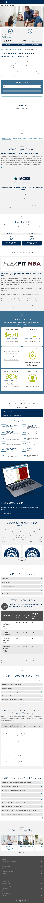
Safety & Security (5, 870)
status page (24, 180)
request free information (11, 207)
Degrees (6, 49)
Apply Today (21, 45)
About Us (4, 862)
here (8, 183)
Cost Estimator (35, 45)
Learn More (22, 549)
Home (2, 49)
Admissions (4, 853)
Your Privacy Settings (6, 875)
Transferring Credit (6, 857)
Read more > (4, 148)
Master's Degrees (13, 49)
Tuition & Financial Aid (7, 855)
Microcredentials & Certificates (9, 850)
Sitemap (4, 884)
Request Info (8, 45)
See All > (39, 807)
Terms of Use (5, 879)
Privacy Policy (5, 877)
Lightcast (24, 645)
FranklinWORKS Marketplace (8, 865)
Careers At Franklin (6, 882)
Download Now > (7, 488)
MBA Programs (21, 49)
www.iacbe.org (30, 188)
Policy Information (6, 872)
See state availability (6, 37)
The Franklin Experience (7, 860)
